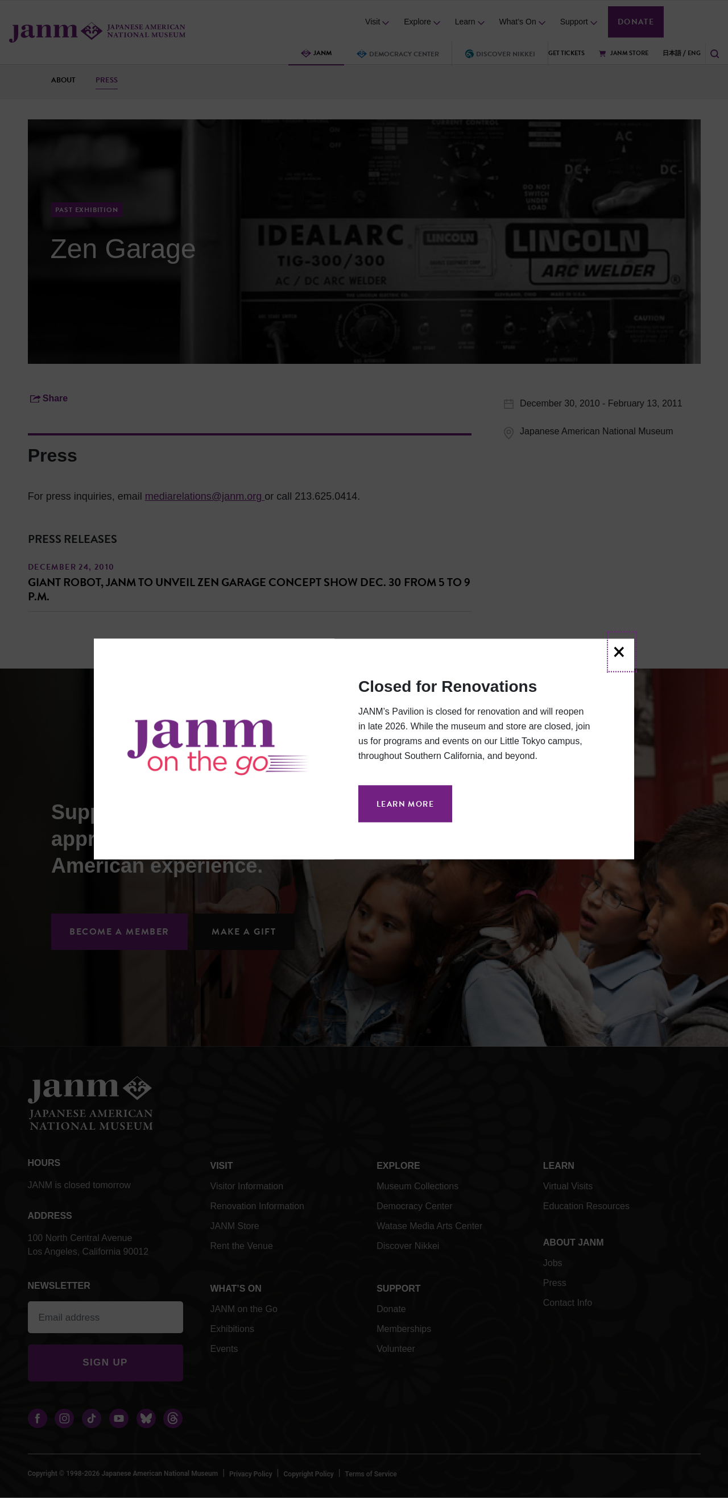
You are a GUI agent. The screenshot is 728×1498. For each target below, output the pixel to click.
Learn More (405, 804)
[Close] (622, 651)
